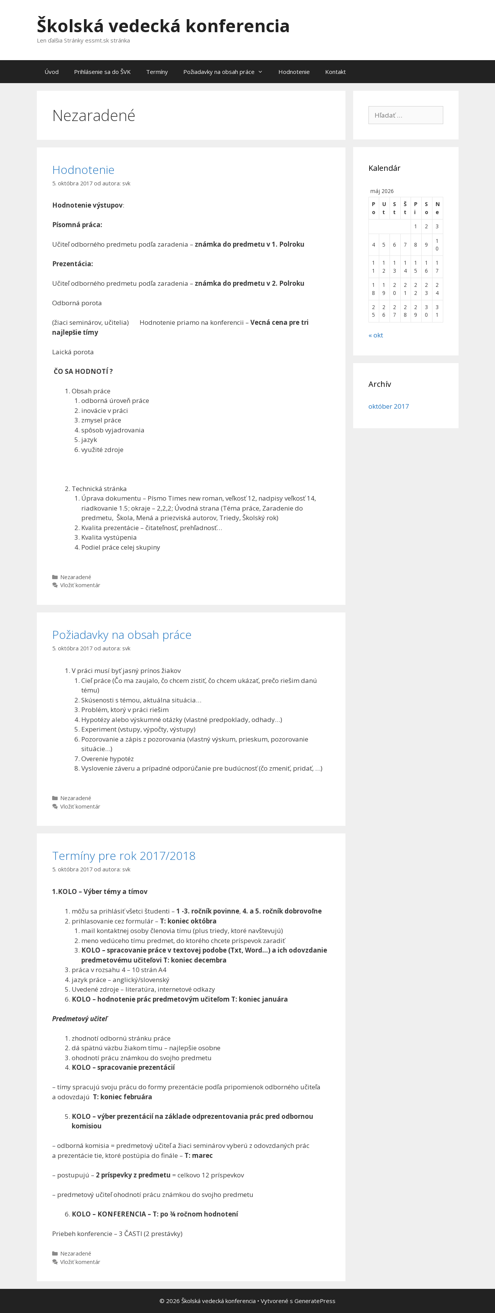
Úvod (51, 71)
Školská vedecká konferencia (163, 25)
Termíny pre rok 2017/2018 (124, 855)
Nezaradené (75, 577)
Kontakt (335, 71)
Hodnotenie (294, 71)
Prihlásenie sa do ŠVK (102, 71)
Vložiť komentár (80, 585)
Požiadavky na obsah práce (227, 71)
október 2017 (388, 406)
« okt (375, 335)
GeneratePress (314, 1301)
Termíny (157, 71)
